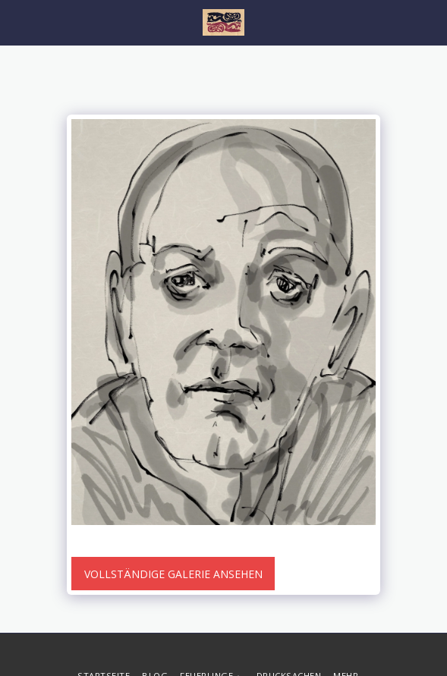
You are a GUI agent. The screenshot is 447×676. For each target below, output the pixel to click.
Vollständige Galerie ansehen (173, 574)
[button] (17, 21)
